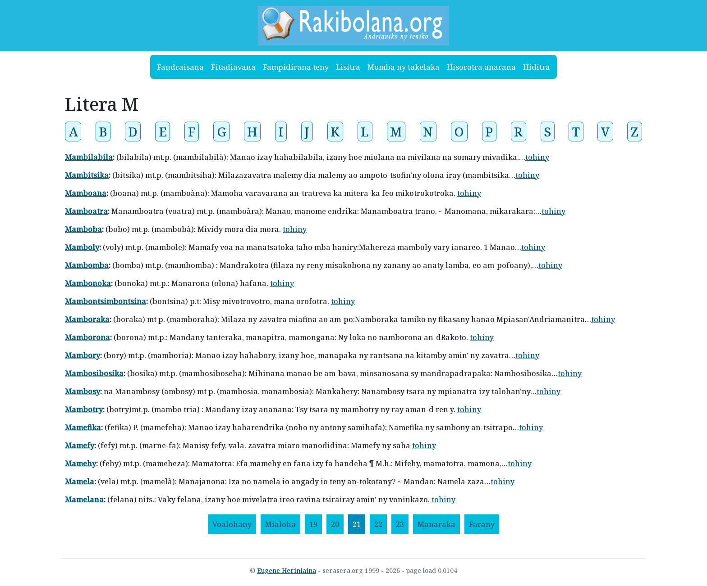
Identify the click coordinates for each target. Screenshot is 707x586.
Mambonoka (88, 283)
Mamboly (82, 247)
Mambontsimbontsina (105, 301)
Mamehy (80, 463)
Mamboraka (87, 319)
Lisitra (348, 67)
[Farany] (481, 524)
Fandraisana (180, 67)
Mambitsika (87, 175)
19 (313, 524)
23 (400, 524)
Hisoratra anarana (481, 67)
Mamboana (85, 193)
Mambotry (84, 409)
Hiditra (536, 67)
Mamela (79, 481)
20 (335, 524)
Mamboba (83, 229)
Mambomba (87, 265)
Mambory (82, 355)
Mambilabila (89, 157)
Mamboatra (86, 211)
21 (357, 524)
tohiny (537, 157)
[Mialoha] (280, 524)
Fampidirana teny (296, 67)
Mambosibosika (94, 373)
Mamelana (84, 499)
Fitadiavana (233, 67)
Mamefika (83, 427)
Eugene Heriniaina (286, 570)
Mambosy (82, 391)
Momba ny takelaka (403, 67)
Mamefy (79, 445)
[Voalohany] (232, 524)
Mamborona (87, 337)
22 (378, 524)
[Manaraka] (436, 524)
